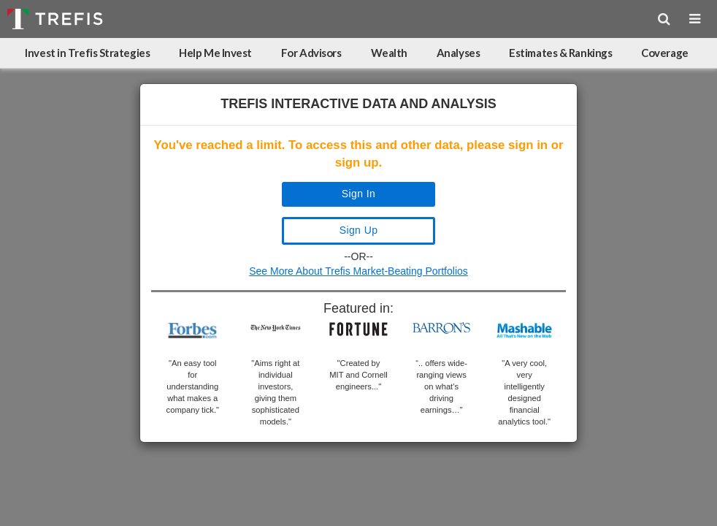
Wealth (389, 52)
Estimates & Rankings (560, 52)
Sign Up (359, 230)
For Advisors (311, 52)
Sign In (359, 193)
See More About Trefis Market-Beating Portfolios (358, 271)
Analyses (458, 52)
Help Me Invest (215, 52)
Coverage (664, 52)
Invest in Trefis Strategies (87, 52)
